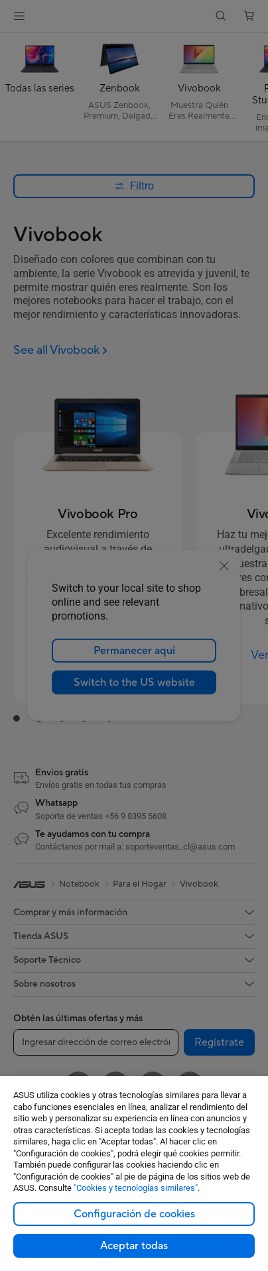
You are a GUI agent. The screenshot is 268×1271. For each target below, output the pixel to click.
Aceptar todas (134, 1245)
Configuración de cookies (134, 1214)
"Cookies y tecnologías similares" (136, 1188)
